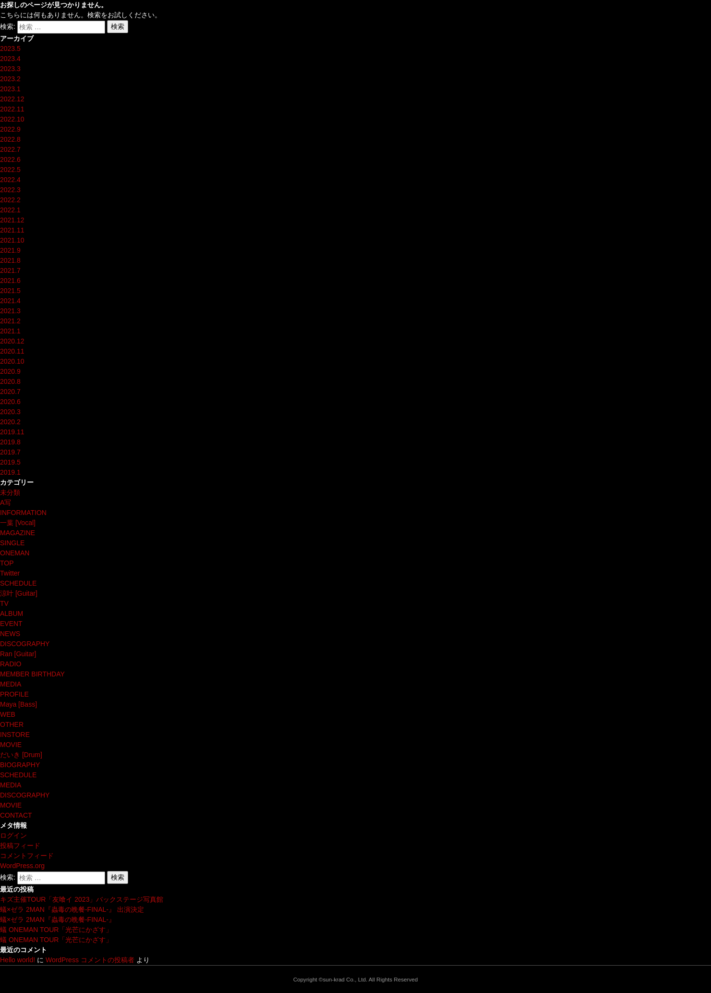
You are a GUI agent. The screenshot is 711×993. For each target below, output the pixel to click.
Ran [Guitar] (18, 654)
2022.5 (10, 169)
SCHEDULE (18, 583)
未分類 (10, 492)
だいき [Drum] (21, 755)
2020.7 (10, 391)
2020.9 (10, 371)
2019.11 (12, 432)
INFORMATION (23, 512)
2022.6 (10, 159)
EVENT (11, 623)
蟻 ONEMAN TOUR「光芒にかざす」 (56, 929)
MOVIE (11, 744)
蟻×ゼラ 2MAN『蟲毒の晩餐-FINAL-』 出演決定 (72, 909)
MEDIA (10, 684)
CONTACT (16, 815)
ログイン (13, 835)
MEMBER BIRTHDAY (32, 674)
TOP (7, 563)
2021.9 (10, 250)
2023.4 (10, 58)
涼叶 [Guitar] (18, 593)
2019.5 (10, 462)
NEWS (10, 633)
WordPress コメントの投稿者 (90, 960)
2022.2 (10, 200)
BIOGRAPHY (20, 765)
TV (4, 603)
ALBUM (11, 613)
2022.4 (10, 180)
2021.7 (10, 270)
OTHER (12, 724)
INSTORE (15, 734)
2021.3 (10, 311)
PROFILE (14, 694)
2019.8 (10, 442)
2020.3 (10, 412)
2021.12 (12, 220)
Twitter (10, 573)
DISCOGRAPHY (24, 644)
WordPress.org (22, 866)
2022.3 (10, 190)
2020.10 (12, 361)
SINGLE (12, 543)
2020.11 (12, 351)
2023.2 (10, 79)
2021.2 (10, 321)
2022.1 (10, 210)
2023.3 (10, 69)
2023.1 (10, 89)
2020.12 (12, 341)
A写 (5, 502)
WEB (7, 714)
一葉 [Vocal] (18, 523)
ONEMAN (14, 553)
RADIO (10, 664)
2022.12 (12, 99)
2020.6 (10, 401)
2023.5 (10, 48)
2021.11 (12, 230)
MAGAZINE (17, 533)
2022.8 (10, 139)
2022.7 (10, 149)
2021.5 (10, 290)
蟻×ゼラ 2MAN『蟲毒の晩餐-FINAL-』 (57, 919)
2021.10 (12, 240)
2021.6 (10, 280)
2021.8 (10, 260)
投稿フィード (20, 845)
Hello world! (17, 960)
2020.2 (10, 422)
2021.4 (10, 301)
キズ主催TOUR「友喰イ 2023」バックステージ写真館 (81, 899)
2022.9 (10, 129)
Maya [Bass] (18, 704)
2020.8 (10, 381)
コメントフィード (27, 855)
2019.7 (10, 452)
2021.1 (10, 331)
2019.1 (10, 472)
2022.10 (12, 119)
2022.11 (12, 109)
